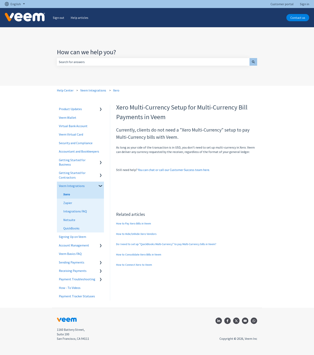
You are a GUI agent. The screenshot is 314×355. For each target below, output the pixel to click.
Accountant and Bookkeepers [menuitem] (79, 151)
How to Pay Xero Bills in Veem (133, 223)
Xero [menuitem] (66, 194)
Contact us (297, 18)
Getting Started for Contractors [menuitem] (72, 175)
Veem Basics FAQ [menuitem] (70, 254)
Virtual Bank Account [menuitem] (73, 126)
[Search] (253, 62)
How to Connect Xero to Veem (134, 265)
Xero (116, 90)
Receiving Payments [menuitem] (73, 271)
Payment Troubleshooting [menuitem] (77, 279)
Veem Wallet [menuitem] (67, 118)
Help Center (65, 90)
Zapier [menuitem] (67, 203)
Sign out (58, 18)
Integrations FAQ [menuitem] (75, 211)
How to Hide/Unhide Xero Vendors (136, 234)
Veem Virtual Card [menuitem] (71, 134)
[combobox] (153, 62)
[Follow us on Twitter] (236, 321)
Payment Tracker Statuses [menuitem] (77, 296)
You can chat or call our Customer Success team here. (174, 170)
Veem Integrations (93, 90)
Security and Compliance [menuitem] (76, 143)
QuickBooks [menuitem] (71, 228)
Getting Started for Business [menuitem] (72, 162)
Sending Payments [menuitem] (71, 262)
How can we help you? (86, 52)
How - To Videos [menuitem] (70, 288)
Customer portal (282, 4)
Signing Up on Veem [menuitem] (72, 237)
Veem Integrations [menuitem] (72, 186)
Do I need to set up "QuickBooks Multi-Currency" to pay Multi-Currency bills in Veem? (166, 244)
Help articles (79, 18)
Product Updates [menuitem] (70, 109)
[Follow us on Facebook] (227, 321)
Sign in (304, 4)
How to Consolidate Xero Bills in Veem (138, 254)
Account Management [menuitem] (74, 245)
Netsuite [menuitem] (69, 220)
